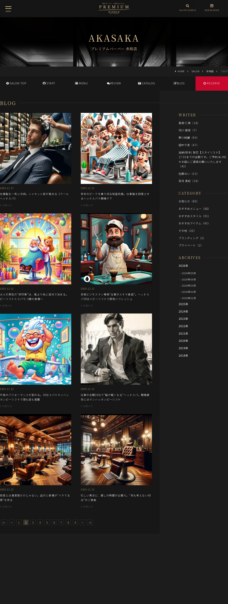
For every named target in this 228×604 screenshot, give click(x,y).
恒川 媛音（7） (188, 130)
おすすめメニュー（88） (195, 209)
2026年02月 (189, 292)
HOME (181, 71)
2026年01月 (189, 298)
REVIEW (114, 83)
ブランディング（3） (192, 238)
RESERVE (211, 83)
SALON (196, 71)
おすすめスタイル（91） (195, 216)
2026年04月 (189, 279)
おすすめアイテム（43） (195, 223)
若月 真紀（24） (189, 181)
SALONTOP (16, 83)
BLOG (179, 83)
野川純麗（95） (189, 137)
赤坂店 (210, 71)
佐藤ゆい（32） (189, 174)
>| (90, 522)
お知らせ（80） (189, 201)
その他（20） (187, 231)
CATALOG (146, 83)
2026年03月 (189, 285)
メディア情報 (98, 564)
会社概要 (132, 564)
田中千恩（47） (189, 145)
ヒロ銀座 (114, 581)
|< (4, 522)
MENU (81, 83)
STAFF (49, 83)
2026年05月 (189, 273)
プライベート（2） (191, 245)
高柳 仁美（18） (189, 123)
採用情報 (116, 564)
